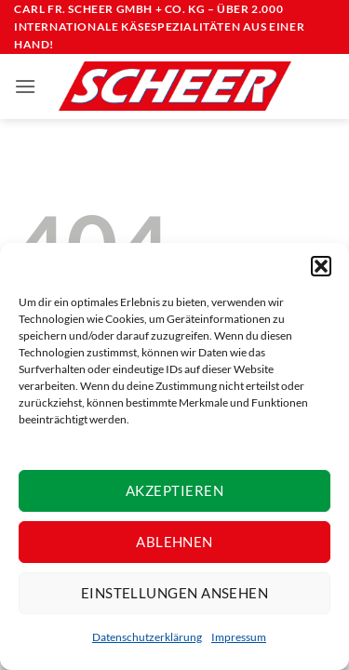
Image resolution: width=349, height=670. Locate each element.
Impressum (238, 637)
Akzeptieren (174, 490)
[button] (321, 266)
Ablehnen (174, 541)
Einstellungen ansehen (174, 592)
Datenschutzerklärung (147, 637)
